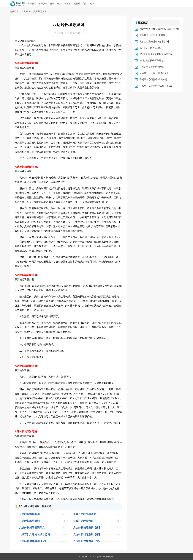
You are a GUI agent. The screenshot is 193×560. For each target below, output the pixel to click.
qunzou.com (101, 557)
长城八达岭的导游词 (84, 514)
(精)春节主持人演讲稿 (150, 48)
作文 (59, 3)
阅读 (92, 3)
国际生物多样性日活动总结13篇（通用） (159, 29)
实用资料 (43, 3)
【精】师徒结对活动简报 (151, 67)
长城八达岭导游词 (83, 520)
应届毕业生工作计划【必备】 (154, 73)
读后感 (67, 3)
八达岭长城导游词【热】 (87, 527)
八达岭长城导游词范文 (32, 527)
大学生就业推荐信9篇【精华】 (154, 41)
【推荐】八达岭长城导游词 (34, 534)
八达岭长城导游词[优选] (86, 541)
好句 (52, 3)
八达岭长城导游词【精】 (87, 534)
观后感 (77, 3)
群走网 (24, 12)
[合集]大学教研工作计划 (151, 60)
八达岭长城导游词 (29, 514)
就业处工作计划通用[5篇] (152, 35)
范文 (85, 3)
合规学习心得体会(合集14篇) (153, 79)
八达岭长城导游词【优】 (33, 541)
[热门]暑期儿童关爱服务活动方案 (156, 54)
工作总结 (32, 3)
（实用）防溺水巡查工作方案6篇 (155, 86)
